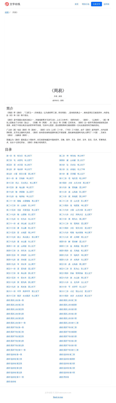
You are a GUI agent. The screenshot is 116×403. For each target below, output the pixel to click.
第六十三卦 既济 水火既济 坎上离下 (22, 295)
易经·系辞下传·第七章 (15, 341)
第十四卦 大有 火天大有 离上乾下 (74, 183)
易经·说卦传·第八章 (67, 368)
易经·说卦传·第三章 (14, 359)
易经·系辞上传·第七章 (15, 314)
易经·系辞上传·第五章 (15, 309)
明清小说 (85, 4)
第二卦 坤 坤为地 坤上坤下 (72, 155)
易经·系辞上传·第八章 (68, 314)
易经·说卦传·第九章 (14, 372)
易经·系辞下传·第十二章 (69, 350)
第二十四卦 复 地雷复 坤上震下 (73, 205)
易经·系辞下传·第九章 (15, 345)
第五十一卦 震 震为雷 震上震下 (20, 268)
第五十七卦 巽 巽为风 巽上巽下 (20, 282)
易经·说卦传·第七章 (14, 368)
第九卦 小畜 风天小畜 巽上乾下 (20, 174)
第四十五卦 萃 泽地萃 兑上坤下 (20, 255)
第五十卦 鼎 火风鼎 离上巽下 (73, 264)
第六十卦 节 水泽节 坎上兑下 (73, 286)
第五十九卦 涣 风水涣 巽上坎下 (20, 286)
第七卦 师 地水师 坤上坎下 (19, 169)
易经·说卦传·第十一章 (15, 377)
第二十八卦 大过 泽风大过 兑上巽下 (75, 214)
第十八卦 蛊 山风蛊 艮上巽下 (73, 192)
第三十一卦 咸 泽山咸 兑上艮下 (20, 223)
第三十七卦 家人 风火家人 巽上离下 (22, 237)
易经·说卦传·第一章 (14, 354)
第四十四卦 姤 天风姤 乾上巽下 (73, 250)
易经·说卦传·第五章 (14, 363)
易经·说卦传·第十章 (67, 372)
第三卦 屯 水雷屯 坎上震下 (19, 160)
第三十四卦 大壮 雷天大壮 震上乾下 (75, 228)
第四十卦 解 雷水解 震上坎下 (73, 241)
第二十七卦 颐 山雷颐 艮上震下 (20, 214)
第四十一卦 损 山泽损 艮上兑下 (20, 246)
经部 (7, 12)
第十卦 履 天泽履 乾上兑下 (72, 174)
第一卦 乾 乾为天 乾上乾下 (19, 155)
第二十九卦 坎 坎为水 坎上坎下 (20, 219)
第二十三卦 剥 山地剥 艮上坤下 (20, 205)
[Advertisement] (58, 52)
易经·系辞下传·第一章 (15, 327)
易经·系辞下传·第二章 (68, 327)
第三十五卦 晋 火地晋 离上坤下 (20, 232)
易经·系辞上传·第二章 (68, 300)
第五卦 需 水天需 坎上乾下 (19, 165)
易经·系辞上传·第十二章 (69, 323)
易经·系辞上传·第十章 (68, 318)
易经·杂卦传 (11, 381)
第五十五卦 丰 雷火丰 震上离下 (20, 277)
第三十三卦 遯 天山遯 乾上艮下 (20, 228)
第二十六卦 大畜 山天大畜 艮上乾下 (75, 210)
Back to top (58, 397)
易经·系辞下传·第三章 (15, 332)
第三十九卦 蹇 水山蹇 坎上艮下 (20, 241)
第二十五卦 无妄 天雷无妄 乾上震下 (22, 210)
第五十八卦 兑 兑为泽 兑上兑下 (73, 282)
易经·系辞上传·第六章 (68, 309)
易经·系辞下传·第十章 (68, 345)
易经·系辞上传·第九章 (15, 318)
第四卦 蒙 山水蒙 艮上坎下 (72, 160)
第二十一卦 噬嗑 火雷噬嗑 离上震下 (22, 201)
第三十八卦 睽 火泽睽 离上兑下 (73, 237)
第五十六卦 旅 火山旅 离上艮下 (73, 277)
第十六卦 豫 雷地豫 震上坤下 (73, 187)
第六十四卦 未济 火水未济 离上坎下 (75, 295)
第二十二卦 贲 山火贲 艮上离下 (73, 201)
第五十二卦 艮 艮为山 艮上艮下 (73, 268)
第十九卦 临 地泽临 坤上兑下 (20, 196)
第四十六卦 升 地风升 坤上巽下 (73, 255)
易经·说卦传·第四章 (67, 359)
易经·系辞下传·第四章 (68, 332)
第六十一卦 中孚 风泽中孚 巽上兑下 (22, 291)
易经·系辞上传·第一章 (15, 300)
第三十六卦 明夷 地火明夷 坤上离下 (75, 232)
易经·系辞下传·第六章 (68, 336)
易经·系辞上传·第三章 (15, 305)
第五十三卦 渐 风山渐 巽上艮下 (20, 273)
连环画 (106, 4)
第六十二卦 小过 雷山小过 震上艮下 (75, 291)
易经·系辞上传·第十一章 (16, 323)
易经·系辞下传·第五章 (15, 336)
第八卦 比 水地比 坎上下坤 (72, 169)
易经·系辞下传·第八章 (68, 341)
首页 (76, 4)
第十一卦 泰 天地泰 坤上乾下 (20, 178)
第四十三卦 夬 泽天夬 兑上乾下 (20, 250)
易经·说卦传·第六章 (67, 363)
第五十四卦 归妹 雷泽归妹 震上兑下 (75, 273)
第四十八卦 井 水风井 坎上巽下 (73, 259)
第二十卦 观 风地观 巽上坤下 (73, 196)
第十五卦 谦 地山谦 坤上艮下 (20, 187)
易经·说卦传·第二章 (67, 354)
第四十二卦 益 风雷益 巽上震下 (73, 246)
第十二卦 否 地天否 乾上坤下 (73, 178)
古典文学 (96, 4)
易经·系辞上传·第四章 (68, 305)
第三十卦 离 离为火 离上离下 (73, 219)
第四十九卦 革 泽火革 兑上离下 (20, 264)
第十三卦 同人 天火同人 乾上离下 (21, 183)
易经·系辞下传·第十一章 (16, 350)
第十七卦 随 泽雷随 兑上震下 (20, 192)
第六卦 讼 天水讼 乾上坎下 (72, 165)
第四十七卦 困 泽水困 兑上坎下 (20, 259)
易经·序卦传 (64, 377)
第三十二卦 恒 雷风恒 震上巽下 (73, 223)
